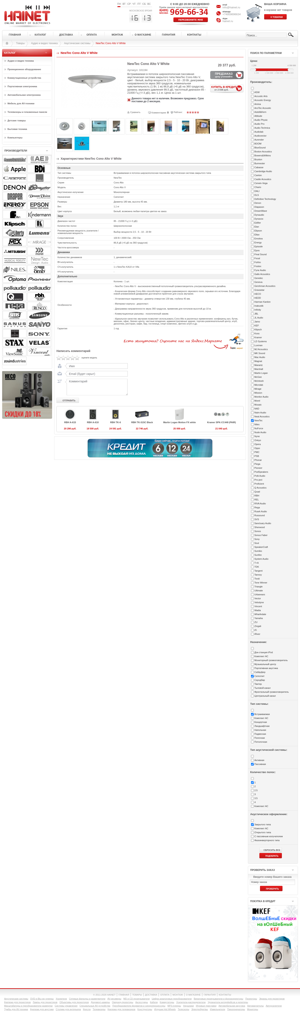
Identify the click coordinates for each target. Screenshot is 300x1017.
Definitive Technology (265, 199)
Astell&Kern (260, 112)
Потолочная (260, 742)
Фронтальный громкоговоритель (271, 692)
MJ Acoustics (261, 349)
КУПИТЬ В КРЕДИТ (227, 88)
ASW (257, 92)
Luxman (258, 345)
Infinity (257, 309)
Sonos (257, 531)
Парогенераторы (236, 1009)
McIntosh (259, 381)
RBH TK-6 (115, 422)
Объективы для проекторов (74, 1002)
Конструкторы (145, 1009)
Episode (258, 246)
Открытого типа (262, 832)
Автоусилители (274, 1006)
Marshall (258, 369)
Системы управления (66, 1006)
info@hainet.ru (231, 7)
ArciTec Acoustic (262, 108)
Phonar (258, 460)
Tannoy (258, 574)
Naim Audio (260, 412)
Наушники (188, 1006)
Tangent (258, 570)
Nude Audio (260, 432)
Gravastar (259, 290)
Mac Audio (259, 357)
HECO (257, 294)
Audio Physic (261, 120)
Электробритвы (199, 1009)
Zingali (257, 626)
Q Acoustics (260, 487)
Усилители (61, 998)
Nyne (257, 436)
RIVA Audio (260, 503)
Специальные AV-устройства (95, 1006)
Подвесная (260, 734)
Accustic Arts (261, 96)
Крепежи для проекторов (17, 1002)
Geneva (258, 282)
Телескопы (183, 1009)
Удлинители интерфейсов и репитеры (228, 1002)
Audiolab (258, 132)
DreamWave (260, 211)
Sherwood (259, 527)
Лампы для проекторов (45, 1002)
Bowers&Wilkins (262, 155)
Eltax (256, 234)
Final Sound (260, 254)
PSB (256, 456)
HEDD (257, 298)
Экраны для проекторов (272, 998)
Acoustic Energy (262, 100)
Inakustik (258, 306)
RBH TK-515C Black (142, 422)
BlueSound (260, 147)
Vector (257, 598)
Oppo (257, 448)
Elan (256, 226)
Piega (257, 464)
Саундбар (259, 680)
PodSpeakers (261, 472)
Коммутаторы (167, 1002)
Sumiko (258, 551)
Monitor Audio (261, 396)
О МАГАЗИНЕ (193, 994)
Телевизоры (99, 1009)
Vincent (258, 606)
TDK (256, 567)
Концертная (260, 722)
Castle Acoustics (262, 179)
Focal (257, 258)
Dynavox (258, 219)
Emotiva (258, 238)
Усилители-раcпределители (191, 1002)
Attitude (258, 116)
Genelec (258, 278)
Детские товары (17, 120)
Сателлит (259, 676)
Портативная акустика (266, 668)
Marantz (258, 365)
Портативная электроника (22, 86)
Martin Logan (261, 373)
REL (256, 499)
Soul (256, 543)
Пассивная (260, 764)
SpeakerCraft (261, 547)
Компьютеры (15, 137)
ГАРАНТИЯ (210, 994)
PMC (256, 452)
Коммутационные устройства (24, 78)
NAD (256, 408)
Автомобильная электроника (24, 95)
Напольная (260, 730)
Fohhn (257, 262)
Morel (257, 400)
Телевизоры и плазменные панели (27, 112)
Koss (256, 333)
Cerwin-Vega (261, 183)
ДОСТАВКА (151, 994)
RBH (256, 495)
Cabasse (258, 167)
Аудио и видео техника (44, 43)
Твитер (258, 684)
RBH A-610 (93, 422)
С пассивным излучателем (268, 836)
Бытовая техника (17, 129)
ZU (256, 622)
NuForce (258, 428)
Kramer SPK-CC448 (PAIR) (221, 422)
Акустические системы (77, 43)
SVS (256, 519)
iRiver (257, 634)
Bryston (258, 159)
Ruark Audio (260, 511)
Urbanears (259, 594)
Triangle (258, 586)
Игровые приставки (206, 1006)
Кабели (154, 1002)
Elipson (258, 230)
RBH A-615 (70, 422)
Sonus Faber (261, 535)
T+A (256, 563)
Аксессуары (141, 1002)
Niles (256, 424)
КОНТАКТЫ (225, 994)
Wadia (257, 610)
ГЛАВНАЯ (124, 994)
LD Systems (260, 341)
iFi (255, 630)
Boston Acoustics (263, 151)
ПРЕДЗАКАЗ (223, 75)
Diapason (259, 207)
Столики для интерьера (68, 1009)
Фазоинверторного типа (267, 840)
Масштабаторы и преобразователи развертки (28, 1006)
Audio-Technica (262, 128)
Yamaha (258, 618)
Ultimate (258, 590)
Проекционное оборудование (24, 69)
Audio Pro (259, 124)
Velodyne (259, 602)
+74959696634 (231, 14)
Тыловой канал (262, 688)
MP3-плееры (174, 1006)
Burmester (259, 163)
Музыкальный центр (265, 664)
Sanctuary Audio (262, 523)
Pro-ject (258, 480)
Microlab (258, 385)
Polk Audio (259, 476)
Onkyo (257, 440)
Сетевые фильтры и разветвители (87, 998)
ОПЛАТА (164, 994)
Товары (20, 43)
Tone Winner (260, 582)
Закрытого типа (262, 824)
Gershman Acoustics (264, 286)
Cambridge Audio (263, 171)
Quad (257, 491)
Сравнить (135, 112)
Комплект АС (261, 656)
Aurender (259, 139)
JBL (256, 313)
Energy (258, 242)
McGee (258, 377)
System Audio (261, 559)
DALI (256, 191)
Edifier (257, 222)
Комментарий (96, 387)
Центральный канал (265, 696)
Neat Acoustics (262, 416)
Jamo (257, 321)
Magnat (258, 361)
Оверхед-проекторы (122, 1002)
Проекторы (251, 998)
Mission (258, 393)
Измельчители (217, 1009)
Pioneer (258, 468)
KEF (256, 325)
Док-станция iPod (263, 652)
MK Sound (259, 353)
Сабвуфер (259, 672)
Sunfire (258, 555)
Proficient (259, 483)
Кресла (87, 1009)
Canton (258, 175)
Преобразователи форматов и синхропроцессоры (138, 1006)
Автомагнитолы (255, 1006)
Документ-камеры (100, 1002)
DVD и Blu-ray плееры (42, 998)
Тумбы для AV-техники (16, 1009)
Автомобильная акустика (232, 1006)
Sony (257, 539)
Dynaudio (259, 215)
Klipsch (258, 329)
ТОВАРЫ (137, 994)
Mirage (257, 389)
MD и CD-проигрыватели (136, 998)
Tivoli (257, 578)
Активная (259, 760)
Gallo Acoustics (262, 274)
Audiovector (260, 135)
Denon (257, 203)
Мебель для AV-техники (21, 103)
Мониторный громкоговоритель (271, 660)
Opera (257, 444)
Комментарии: (158, 112)
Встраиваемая (262, 714)
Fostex (257, 266)
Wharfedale (260, 614)
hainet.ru (227, 21)
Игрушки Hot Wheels (165, 1009)
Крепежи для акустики (42, 1009)
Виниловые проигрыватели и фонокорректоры (218, 998)
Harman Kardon (262, 302)
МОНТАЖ (177, 994)
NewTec (258, 420)
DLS (256, 195)
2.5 (256, 790)
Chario (257, 187)
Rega (257, 507)
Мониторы (252, 1009)
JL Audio (258, 317)
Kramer (258, 337)
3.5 (256, 798)
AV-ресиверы (114, 998)
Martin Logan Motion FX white (179, 422)
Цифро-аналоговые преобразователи (172, 998)
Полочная (259, 738)
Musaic (258, 404)
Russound (259, 515)
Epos (257, 250)
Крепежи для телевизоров (121, 1009)
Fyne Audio (260, 270)
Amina (257, 104)
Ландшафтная (262, 726)
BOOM (257, 143)
